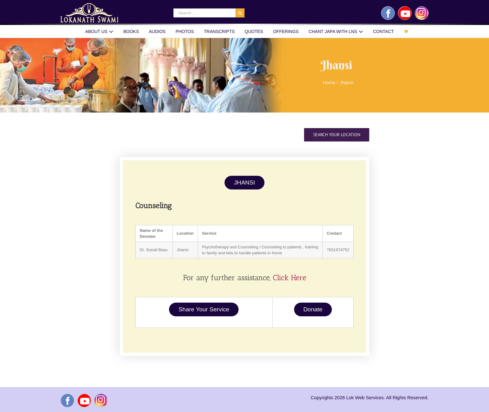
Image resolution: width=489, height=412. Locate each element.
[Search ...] (204, 12)
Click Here (289, 277)
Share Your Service (203, 309)
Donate (312, 309)
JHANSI (244, 182)
